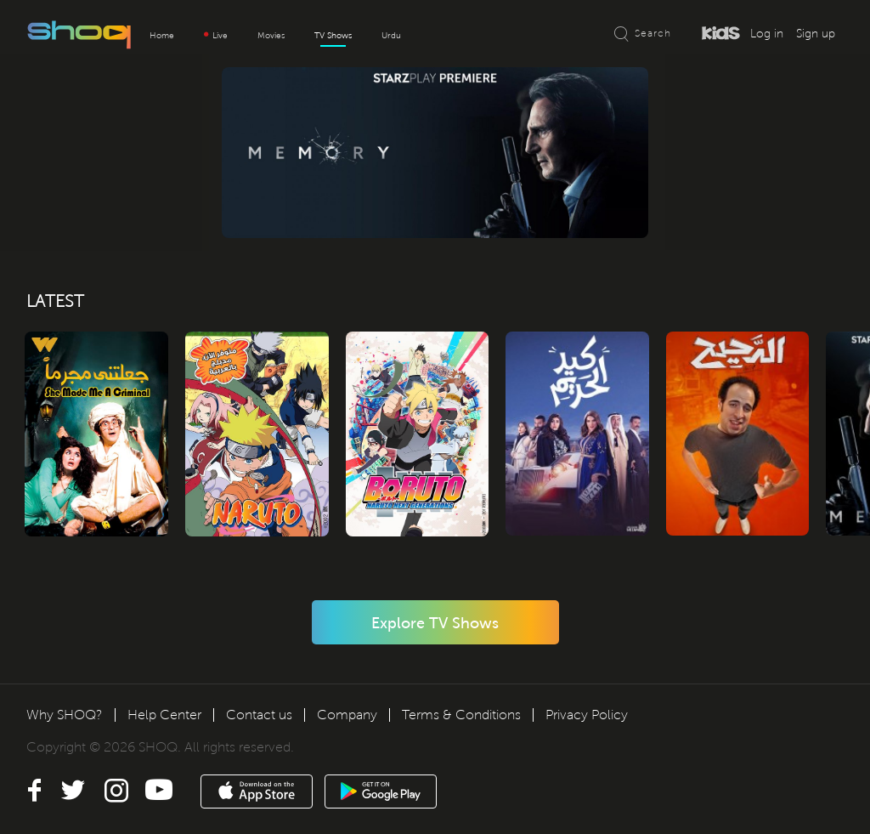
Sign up (815, 33)
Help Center (164, 714)
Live (216, 35)
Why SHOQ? (64, 714)
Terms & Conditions (461, 714)
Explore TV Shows (435, 623)
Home (162, 35)
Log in (766, 33)
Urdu (391, 35)
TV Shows (333, 35)
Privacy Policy (586, 714)
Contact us (259, 714)
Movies (271, 35)
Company (347, 714)
